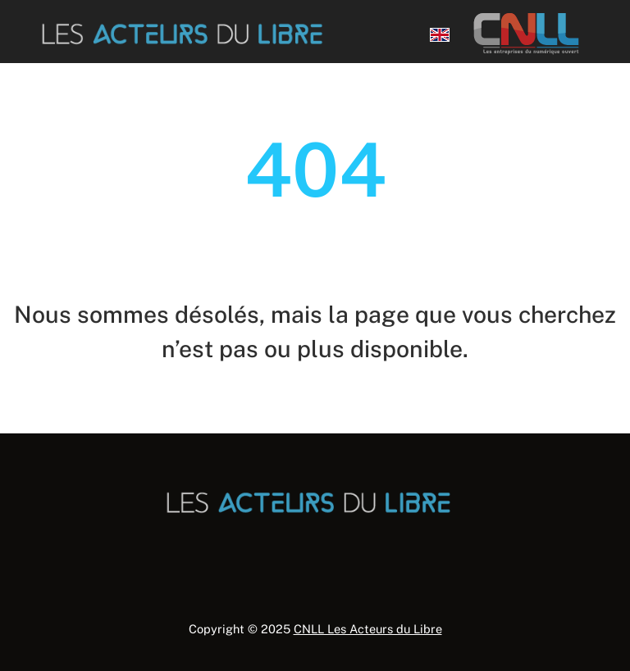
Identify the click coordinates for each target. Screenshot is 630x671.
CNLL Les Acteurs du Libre (368, 629)
